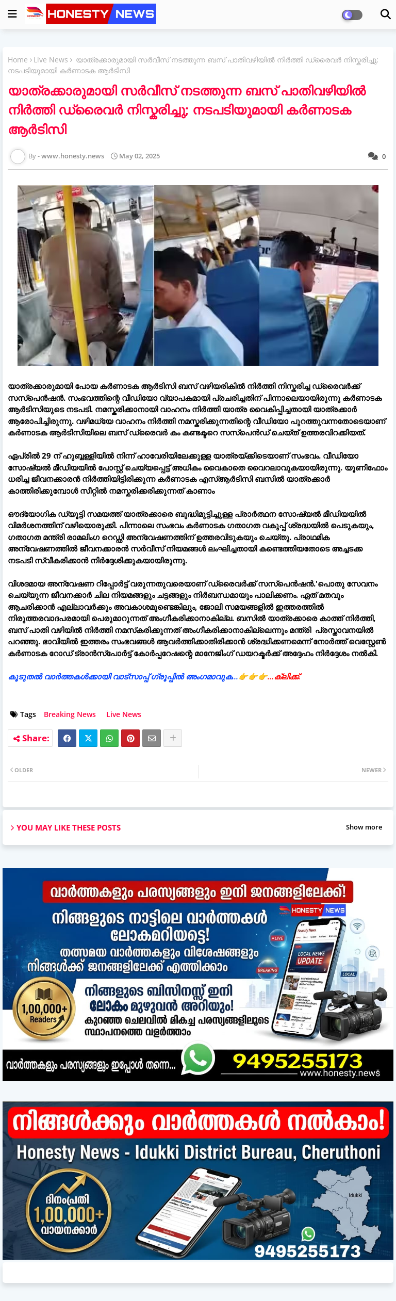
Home (18, 59)
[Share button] (172, 738)
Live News (51, 59)
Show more (364, 827)
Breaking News (70, 714)
